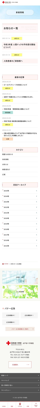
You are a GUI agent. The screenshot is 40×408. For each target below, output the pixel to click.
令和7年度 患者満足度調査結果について (18, 121)
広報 (7, 139)
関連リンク (4, 375)
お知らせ (16, 38)
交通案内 (15, 365)
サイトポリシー (6, 390)
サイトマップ (5, 380)
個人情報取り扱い (7, 385)
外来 (28, 406)
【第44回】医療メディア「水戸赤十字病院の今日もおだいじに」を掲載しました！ (20, 134)
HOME (6, 264)
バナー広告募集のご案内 (20, 329)
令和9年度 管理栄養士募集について (17, 109)
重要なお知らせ (7, 154)
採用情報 (7, 112)
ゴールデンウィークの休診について (15, 85)
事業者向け (6, 169)
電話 (12, 406)
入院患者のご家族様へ (13, 61)
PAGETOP (35, 406)
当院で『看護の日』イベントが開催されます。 (18, 97)
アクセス (20, 406)
